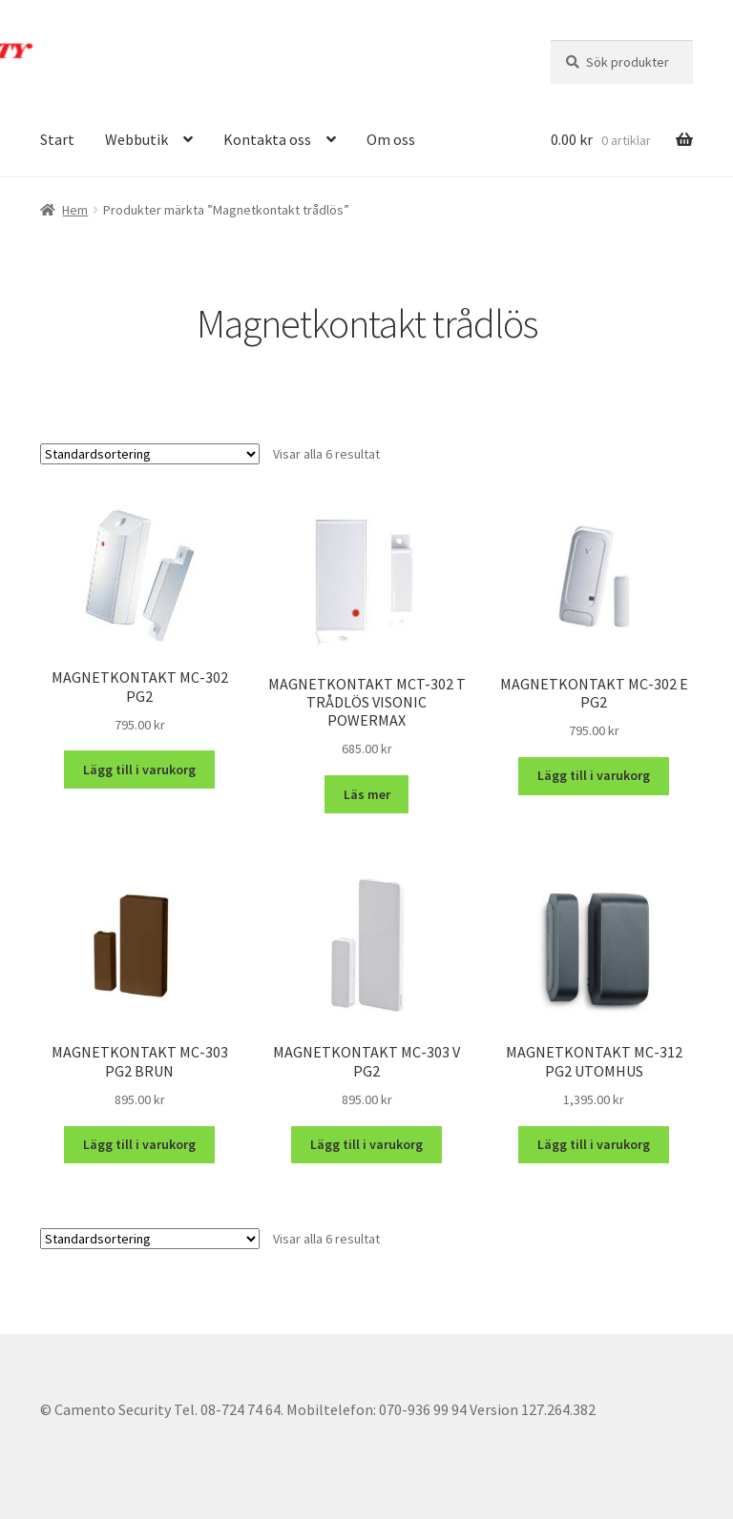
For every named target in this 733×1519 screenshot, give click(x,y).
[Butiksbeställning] (150, 453)
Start (57, 139)
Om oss (390, 139)
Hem (75, 209)
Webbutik (136, 139)
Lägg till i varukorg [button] (139, 769)
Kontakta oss (267, 139)
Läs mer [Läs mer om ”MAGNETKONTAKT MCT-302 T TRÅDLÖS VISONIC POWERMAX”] (367, 794)
